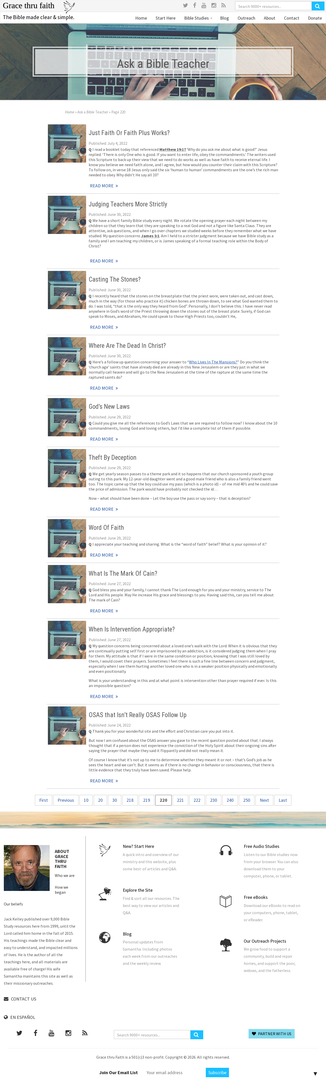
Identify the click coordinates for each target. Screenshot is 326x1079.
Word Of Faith (106, 527)
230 (213, 800)
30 (114, 800)
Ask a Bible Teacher (92, 112)
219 (146, 800)
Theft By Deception (113, 457)
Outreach (246, 18)
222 (197, 800)
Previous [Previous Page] (66, 800)
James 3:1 (150, 235)
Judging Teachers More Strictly (128, 204)
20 (100, 800)
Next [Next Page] (264, 800)
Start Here (165, 18)
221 (180, 800)
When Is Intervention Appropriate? (132, 629)
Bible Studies (197, 18)
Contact (291, 18)
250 (246, 800)
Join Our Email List (118, 1072)
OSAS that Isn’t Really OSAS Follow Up (137, 715)
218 (130, 800)
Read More (67, 143)
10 (86, 800)
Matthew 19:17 (172, 149)
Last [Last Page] (283, 800)
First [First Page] (43, 800)
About (269, 18)
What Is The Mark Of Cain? (123, 573)
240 (230, 800)
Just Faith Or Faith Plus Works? (129, 133)
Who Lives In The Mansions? (213, 361)
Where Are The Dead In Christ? (127, 345)
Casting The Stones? (115, 279)
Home (141, 18)
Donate (314, 18)
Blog (224, 18)
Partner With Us (271, 1033)
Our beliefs (13, 903)
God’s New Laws (109, 406)
